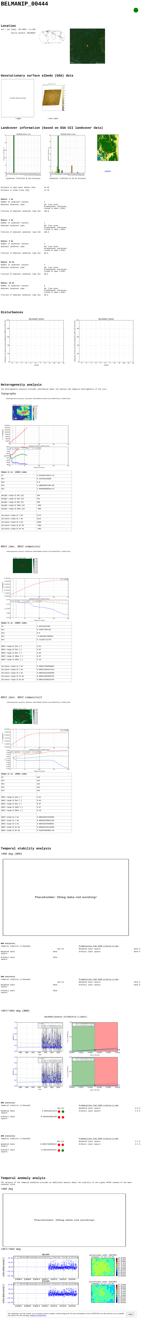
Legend (108, 171)
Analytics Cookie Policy (38, 1315)
